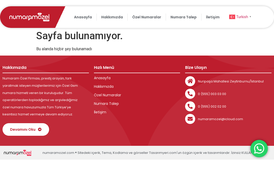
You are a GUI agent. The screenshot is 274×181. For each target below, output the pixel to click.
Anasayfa (83, 17)
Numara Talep (183, 17)
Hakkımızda (112, 17)
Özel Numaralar (146, 17)
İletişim (213, 17)
